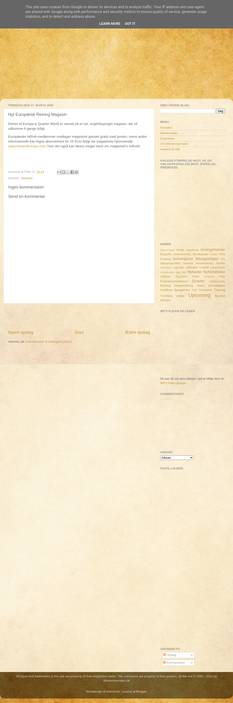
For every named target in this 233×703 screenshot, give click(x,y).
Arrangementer (212, 249)
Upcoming (199, 295)
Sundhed (166, 290)
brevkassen (201, 254)
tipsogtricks (182, 290)
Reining (165, 285)
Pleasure (209, 276)
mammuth (113, 691)
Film (222, 254)
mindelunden (167, 272)
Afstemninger (167, 250)
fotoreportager (206, 259)
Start (79, 332)
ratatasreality (217, 281)
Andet (180, 250)
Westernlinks (169, 133)
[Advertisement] (116, 67)
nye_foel (181, 272)
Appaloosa (192, 250)
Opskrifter (181, 276)
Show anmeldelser (211, 285)
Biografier (166, 254)
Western (165, 300)
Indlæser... (167, 399)
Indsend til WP (170, 149)
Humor (220, 263)
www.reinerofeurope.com (27, 146)
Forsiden (166, 127)
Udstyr (180, 296)
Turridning (166, 296)
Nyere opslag (20, 332)
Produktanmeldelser (173, 281)
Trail (194, 290)
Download (167, 138)
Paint (196, 276)
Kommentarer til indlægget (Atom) (48, 341)
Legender (178, 267)
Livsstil (204, 267)
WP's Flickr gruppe (173, 383)
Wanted (220, 296)
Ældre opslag (137, 332)
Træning (219, 290)
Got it (130, 24)
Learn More (109, 24)
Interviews (165, 267)
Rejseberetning (184, 285)
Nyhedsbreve (214, 272)
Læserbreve (217, 267)
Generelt (188, 263)
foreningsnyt (183, 259)
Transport (205, 290)
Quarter (198, 281)
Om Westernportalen (174, 143)
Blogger (141, 691)
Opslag (169, 655)
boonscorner (182, 254)
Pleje (222, 276)
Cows (213, 254)
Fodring (165, 259)
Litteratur (192, 267)
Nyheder (27, 178)
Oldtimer (165, 276)
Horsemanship (204, 263)
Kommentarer (174, 662)
